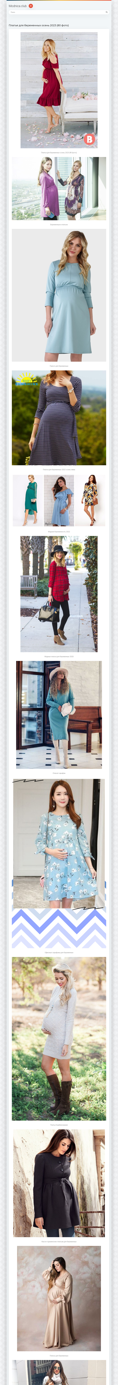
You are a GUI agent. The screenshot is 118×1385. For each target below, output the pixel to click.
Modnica (18, 6)
